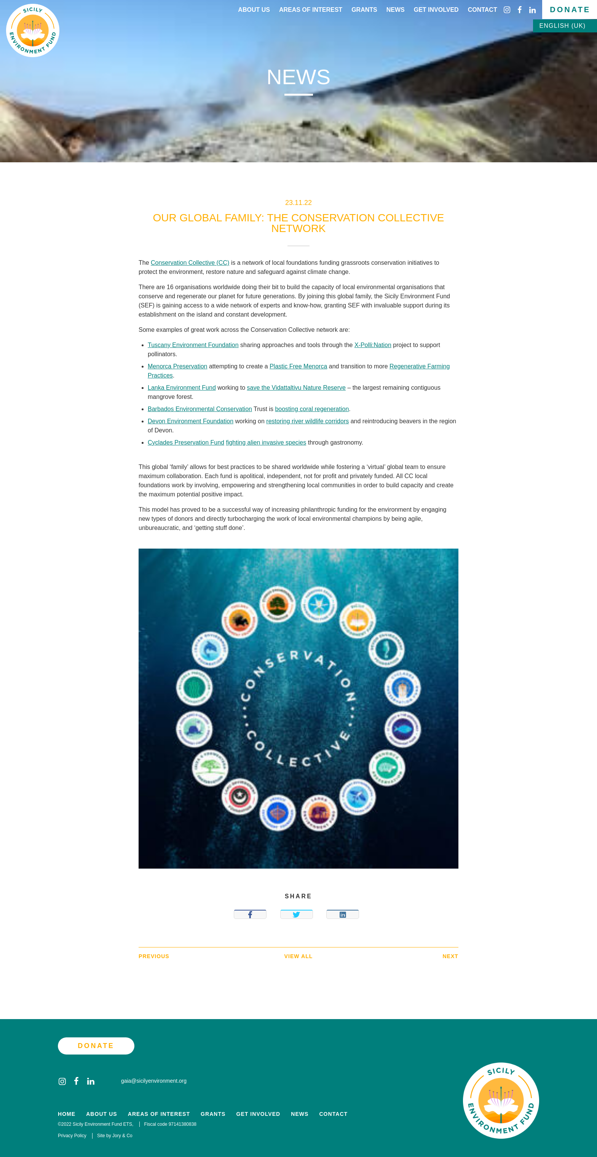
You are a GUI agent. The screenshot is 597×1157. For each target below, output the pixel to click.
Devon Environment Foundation (190, 421)
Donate (570, 9)
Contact (482, 9)
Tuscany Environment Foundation (193, 345)
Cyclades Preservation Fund (186, 442)
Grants (364, 9)
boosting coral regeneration (312, 409)
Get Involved (436, 9)
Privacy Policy (72, 1135)
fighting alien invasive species (266, 442)
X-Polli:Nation (372, 345)
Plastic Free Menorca (298, 366)
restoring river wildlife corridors (307, 421)
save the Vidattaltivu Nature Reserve (296, 387)
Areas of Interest (159, 1114)
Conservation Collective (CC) (190, 262)
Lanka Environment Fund (182, 387)
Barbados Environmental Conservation (200, 409)
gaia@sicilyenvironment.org (148, 1081)
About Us (254, 9)
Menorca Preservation (178, 366)
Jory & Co (122, 1135)
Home (66, 1114)
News (395, 9)
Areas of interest (310, 9)
